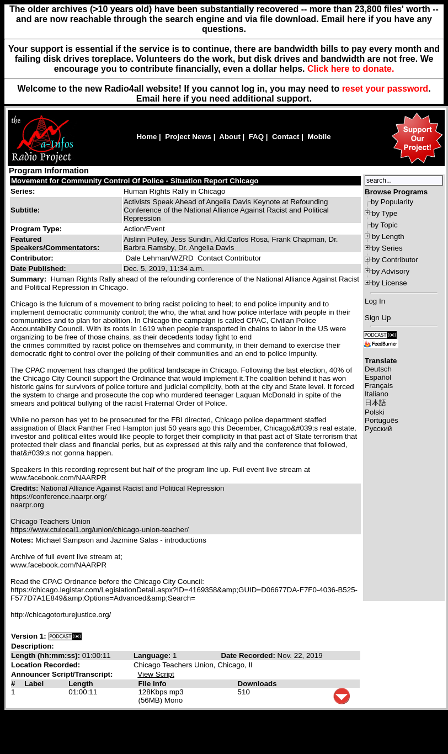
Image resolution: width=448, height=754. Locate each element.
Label (34, 683)
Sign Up (378, 318)
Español (378, 377)
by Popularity (392, 202)
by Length (388, 236)
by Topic (384, 225)
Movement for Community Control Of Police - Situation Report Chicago (135, 181)
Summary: (29, 279)
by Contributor (395, 260)
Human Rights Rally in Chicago (174, 191)
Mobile (318, 136)
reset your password (385, 88)
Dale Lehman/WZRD (160, 258)
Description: (32, 646)
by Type (384, 213)
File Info (152, 683)
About (230, 136)
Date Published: (38, 268)
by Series (387, 248)
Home (146, 136)
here (171, 98)
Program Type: (36, 229)
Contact (286, 136)
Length (80, 683)
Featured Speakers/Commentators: (54, 243)
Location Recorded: (45, 665)
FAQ (256, 136)
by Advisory (390, 271)
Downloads (257, 683)
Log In (375, 301)
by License (389, 283)
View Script (155, 674)
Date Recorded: (249, 655)
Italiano (376, 394)
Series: (22, 191)
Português (381, 420)
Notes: (22, 540)
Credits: (25, 488)
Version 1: (28, 636)
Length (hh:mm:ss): (46, 655)
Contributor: (32, 258)
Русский (378, 428)
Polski (375, 412)
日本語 (375, 403)
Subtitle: (25, 210)
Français (379, 385)
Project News (188, 136)
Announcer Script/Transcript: (62, 674)
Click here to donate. (350, 68)
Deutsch (378, 369)
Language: (153, 655)
